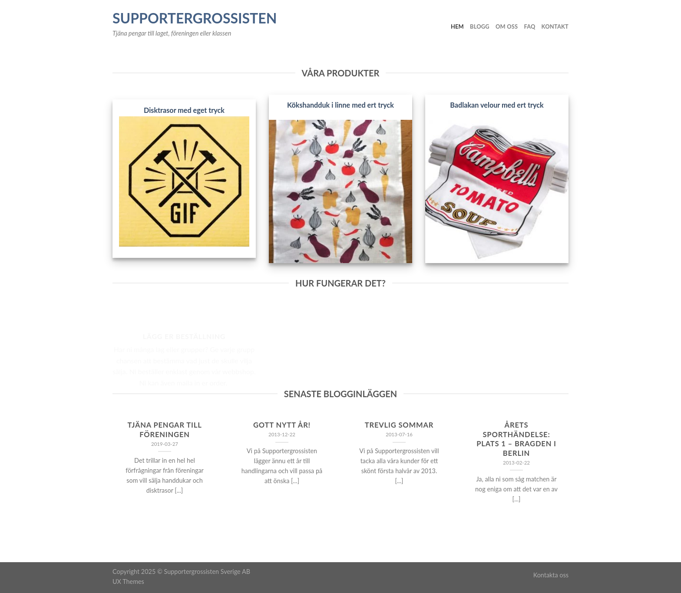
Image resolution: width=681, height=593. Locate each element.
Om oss (507, 26)
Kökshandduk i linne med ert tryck (340, 105)
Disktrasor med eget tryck (184, 110)
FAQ (529, 26)
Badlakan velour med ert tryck (496, 105)
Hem (457, 26)
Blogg (479, 26)
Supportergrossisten (194, 18)
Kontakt (555, 26)
